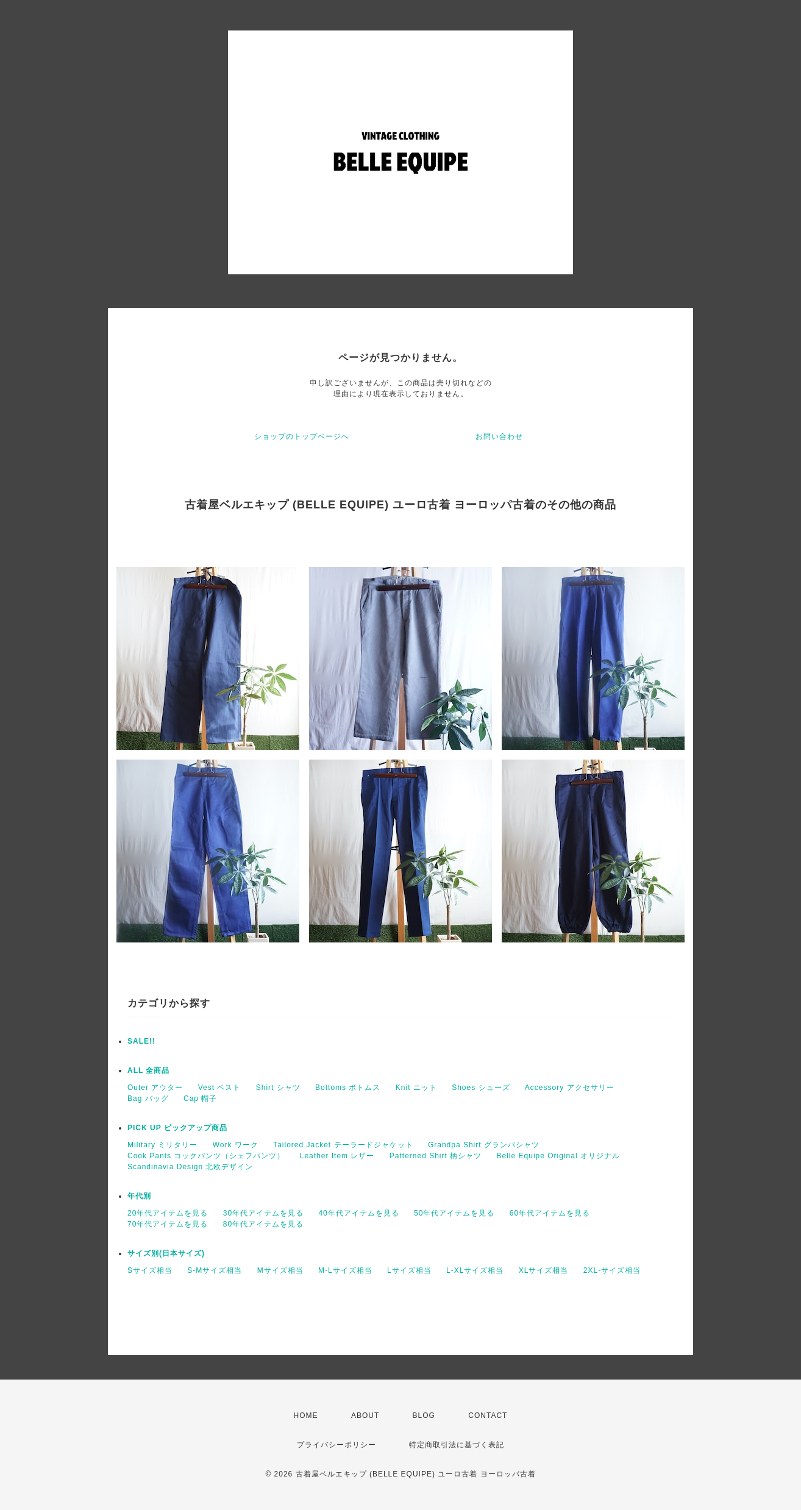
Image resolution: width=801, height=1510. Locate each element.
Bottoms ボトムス (347, 1087)
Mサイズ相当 (280, 1270)
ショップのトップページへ (301, 436)
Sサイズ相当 (150, 1270)
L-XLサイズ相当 (475, 1270)
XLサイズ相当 (544, 1270)
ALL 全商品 (148, 1070)
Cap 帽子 (200, 1098)
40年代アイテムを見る (358, 1213)
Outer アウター (155, 1087)
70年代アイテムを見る (167, 1224)
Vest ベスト (219, 1087)
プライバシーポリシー (336, 1445)
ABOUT (365, 1415)
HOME (306, 1415)
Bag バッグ (148, 1098)
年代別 (139, 1196)
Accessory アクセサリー (569, 1087)
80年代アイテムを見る (263, 1224)
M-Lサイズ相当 (345, 1270)
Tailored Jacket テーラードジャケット (343, 1145)
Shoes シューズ (481, 1087)
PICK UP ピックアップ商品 (177, 1128)
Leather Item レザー (337, 1156)
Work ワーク (235, 1145)
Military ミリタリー (162, 1145)
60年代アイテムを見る (550, 1213)
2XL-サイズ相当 (612, 1270)
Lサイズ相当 (409, 1270)
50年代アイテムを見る (454, 1213)
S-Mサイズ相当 (214, 1270)
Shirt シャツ (278, 1087)
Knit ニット (416, 1087)
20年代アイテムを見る (167, 1213)
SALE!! (141, 1041)
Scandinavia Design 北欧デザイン (190, 1167)
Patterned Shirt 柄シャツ (436, 1156)
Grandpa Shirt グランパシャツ (483, 1145)
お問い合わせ (499, 436)
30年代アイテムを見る (263, 1213)
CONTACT (487, 1415)
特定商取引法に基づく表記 (456, 1445)
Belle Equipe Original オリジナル (558, 1156)
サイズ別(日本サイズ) (166, 1253)
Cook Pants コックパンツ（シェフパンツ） (206, 1156)
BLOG (424, 1415)
